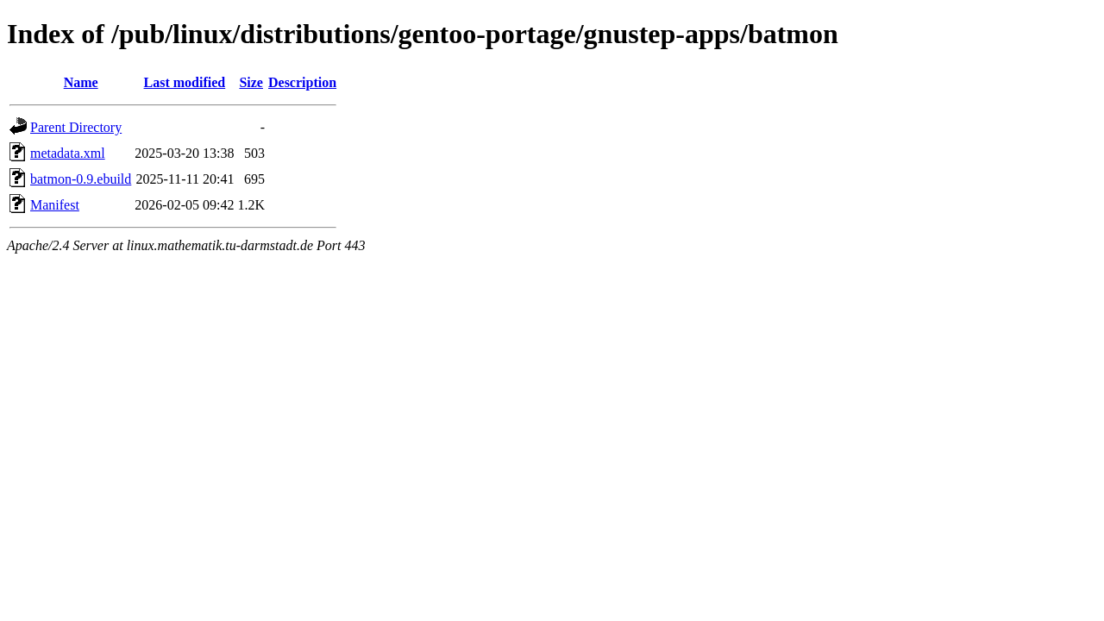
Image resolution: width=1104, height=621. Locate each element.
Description (302, 82)
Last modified (185, 82)
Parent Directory (76, 127)
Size (251, 82)
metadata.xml (67, 153)
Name (81, 82)
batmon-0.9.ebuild (80, 179)
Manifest (54, 205)
